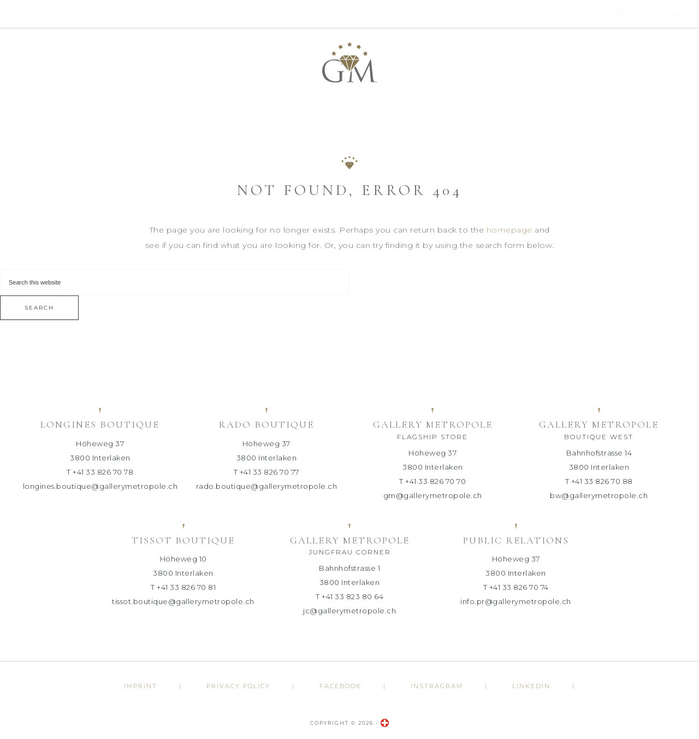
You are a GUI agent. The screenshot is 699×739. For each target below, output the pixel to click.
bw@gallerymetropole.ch (599, 495)
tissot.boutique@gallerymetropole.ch (183, 601)
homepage (509, 229)
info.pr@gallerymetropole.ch (515, 601)
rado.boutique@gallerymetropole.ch (266, 486)
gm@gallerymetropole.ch (432, 495)
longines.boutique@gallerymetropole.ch (100, 486)
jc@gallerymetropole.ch (349, 610)
